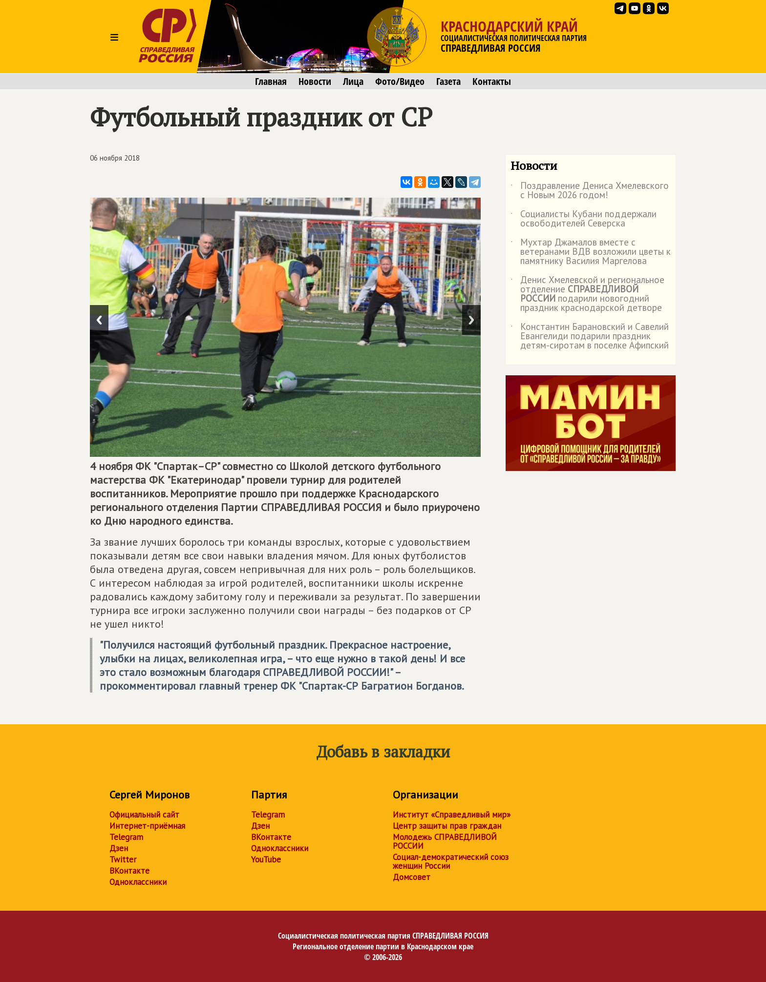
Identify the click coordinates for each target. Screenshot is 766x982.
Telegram (126, 837)
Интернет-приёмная (147, 825)
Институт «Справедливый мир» (452, 814)
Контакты (491, 81)
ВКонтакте (129, 870)
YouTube (266, 859)
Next (471, 320)
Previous (99, 320)
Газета (448, 81)
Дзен (118, 848)
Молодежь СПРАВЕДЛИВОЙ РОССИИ (445, 841)
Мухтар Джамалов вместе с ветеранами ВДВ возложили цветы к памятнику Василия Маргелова (591, 252)
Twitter (122, 859)
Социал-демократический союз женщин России (451, 861)
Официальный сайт (144, 814)
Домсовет (411, 877)
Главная (271, 81)
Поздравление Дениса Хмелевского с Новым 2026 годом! (590, 191)
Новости (314, 81)
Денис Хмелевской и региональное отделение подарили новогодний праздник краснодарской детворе (587, 294)
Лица (353, 81)
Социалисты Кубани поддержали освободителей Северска (584, 219)
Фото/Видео (400, 81)
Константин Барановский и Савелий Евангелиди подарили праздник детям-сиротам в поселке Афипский (590, 336)
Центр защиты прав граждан (447, 825)
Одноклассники (138, 882)
